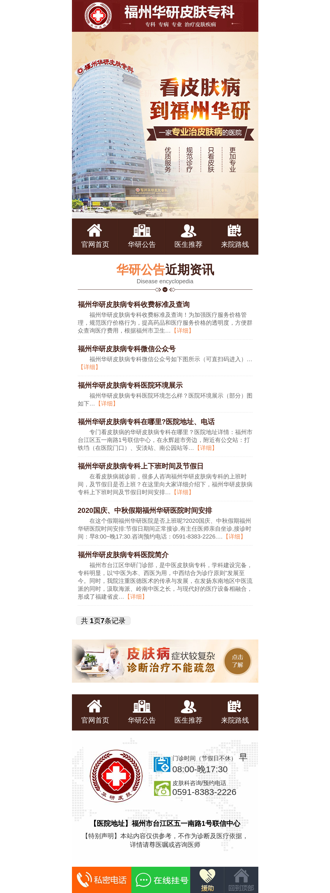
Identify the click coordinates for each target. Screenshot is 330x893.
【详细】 (182, 330)
